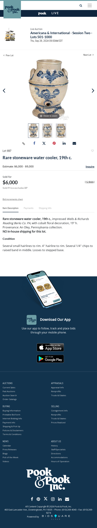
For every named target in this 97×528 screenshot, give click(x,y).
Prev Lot (8, 55)
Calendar (7, 445)
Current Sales (9, 387)
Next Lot (88, 54)
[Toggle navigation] (89, 5)
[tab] (10, 209)
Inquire (90, 166)
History (54, 445)
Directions (56, 453)
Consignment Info (59, 410)
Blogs (5, 453)
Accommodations (59, 457)
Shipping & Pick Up (11, 426)
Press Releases (9, 449)
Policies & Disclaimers (13, 430)
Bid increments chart (13, 199)
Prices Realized (58, 422)
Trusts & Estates (58, 395)
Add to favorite (92, 151)
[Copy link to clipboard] (24, 143)
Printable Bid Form (11, 414)
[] (89, 181)
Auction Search (10, 395)
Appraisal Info (57, 387)
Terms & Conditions (12, 434)
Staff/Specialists (58, 449)
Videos (6, 461)
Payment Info (9, 422)
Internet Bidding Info (12, 418)
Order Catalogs (10, 399)
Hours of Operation (60, 461)
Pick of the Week (10, 457)
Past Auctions (9, 391)
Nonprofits (56, 391)
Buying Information (12, 410)
